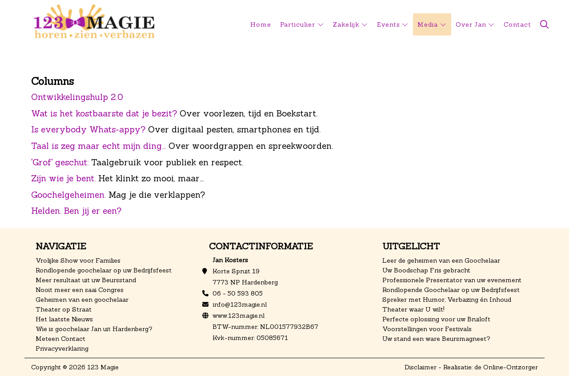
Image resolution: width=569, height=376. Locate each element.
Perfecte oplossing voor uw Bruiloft (436, 319)
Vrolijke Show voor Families (78, 260)
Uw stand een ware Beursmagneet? (436, 339)
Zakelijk (346, 24)
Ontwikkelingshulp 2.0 (77, 97)
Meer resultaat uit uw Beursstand (86, 280)
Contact (517, 24)
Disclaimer (421, 367)
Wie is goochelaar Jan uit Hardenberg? (94, 329)
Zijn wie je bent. (63, 178)
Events (388, 24)
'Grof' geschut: (59, 162)
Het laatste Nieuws (64, 319)
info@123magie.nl (240, 304)
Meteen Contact (60, 339)
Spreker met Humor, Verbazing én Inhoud (446, 300)
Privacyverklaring (62, 348)
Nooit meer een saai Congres (80, 290)
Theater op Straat (64, 309)
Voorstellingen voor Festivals (427, 329)
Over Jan (471, 24)
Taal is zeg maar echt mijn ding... (98, 145)
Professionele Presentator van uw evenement (451, 280)
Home (260, 24)
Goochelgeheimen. (68, 194)
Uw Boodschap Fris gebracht (426, 270)
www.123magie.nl (238, 316)
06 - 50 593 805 (237, 293)
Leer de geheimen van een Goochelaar (441, 260)
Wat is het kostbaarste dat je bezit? (104, 113)
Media (427, 24)
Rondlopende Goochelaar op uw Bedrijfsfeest (451, 290)
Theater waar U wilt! (413, 309)
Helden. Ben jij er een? (76, 210)
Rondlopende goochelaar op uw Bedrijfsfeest (104, 270)
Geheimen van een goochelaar (82, 300)
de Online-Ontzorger (506, 367)
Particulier (298, 24)
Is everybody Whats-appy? (88, 129)
